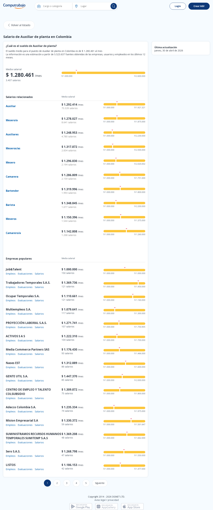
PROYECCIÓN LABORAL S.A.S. (26, 323)
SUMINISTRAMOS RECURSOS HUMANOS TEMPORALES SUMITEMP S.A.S (33, 436)
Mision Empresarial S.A (22, 420)
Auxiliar (11, 106)
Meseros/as (13, 148)
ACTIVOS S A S (15, 336)
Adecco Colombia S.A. (21, 407)
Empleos (10, 273)
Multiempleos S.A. (18, 309)
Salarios (39, 273)
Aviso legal (100, 500)
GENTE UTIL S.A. (17, 376)
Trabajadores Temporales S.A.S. (28, 283)
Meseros (11, 219)
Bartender (12, 191)
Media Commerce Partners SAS (27, 349)
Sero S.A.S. (13, 451)
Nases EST (13, 363)
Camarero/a (13, 233)
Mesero (10, 162)
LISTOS (10, 465)
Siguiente (100, 483)
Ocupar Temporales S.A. (23, 296)
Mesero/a (12, 120)
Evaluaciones (25, 273)
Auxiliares (12, 134)
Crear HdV (199, 6)
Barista (10, 205)
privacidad (113, 500)
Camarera (12, 176)
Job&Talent (13, 269)
